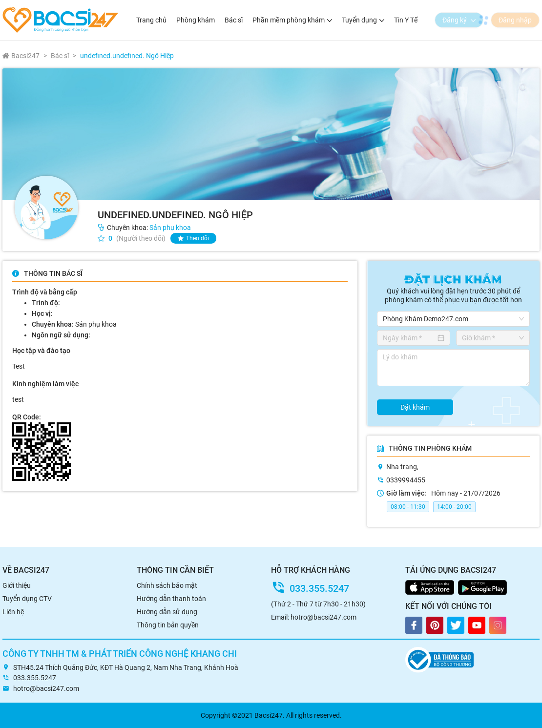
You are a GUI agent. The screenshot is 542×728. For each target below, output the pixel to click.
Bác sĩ (234, 20)
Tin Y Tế (405, 20)
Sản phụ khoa (170, 227)
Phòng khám (195, 20)
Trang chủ (151, 20)
